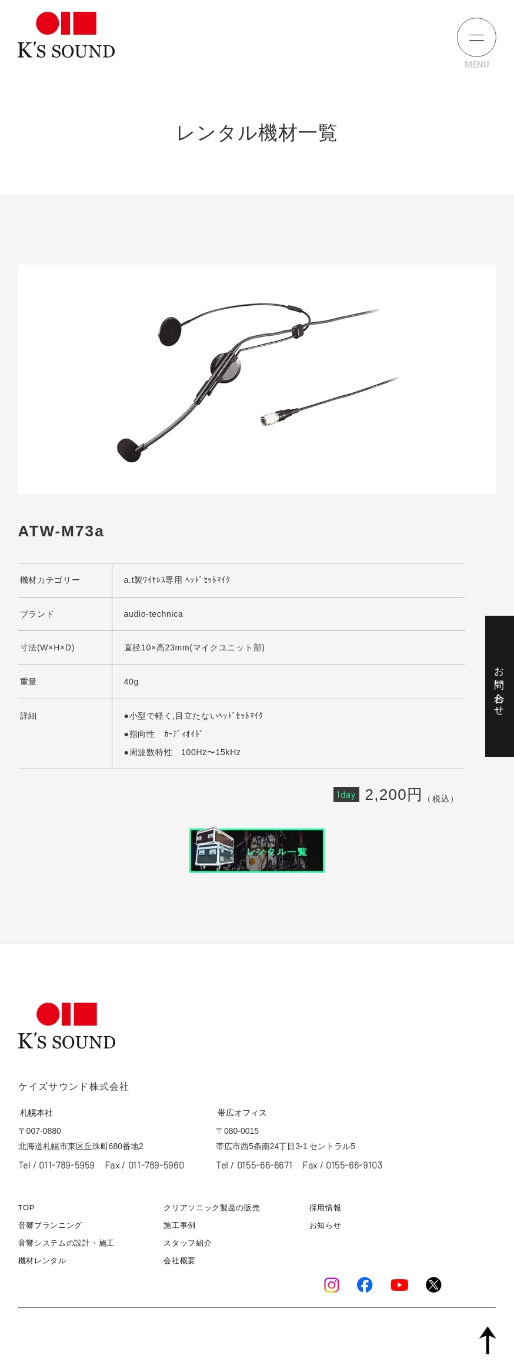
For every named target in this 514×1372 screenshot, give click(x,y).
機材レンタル (42, 1260)
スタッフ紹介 (187, 1243)
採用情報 (325, 1207)
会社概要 (179, 1260)
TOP (26, 1207)
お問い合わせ (499, 686)
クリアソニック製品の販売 (211, 1207)
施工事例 (179, 1225)
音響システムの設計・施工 (66, 1243)
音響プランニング (50, 1225)
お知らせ (325, 1225)
